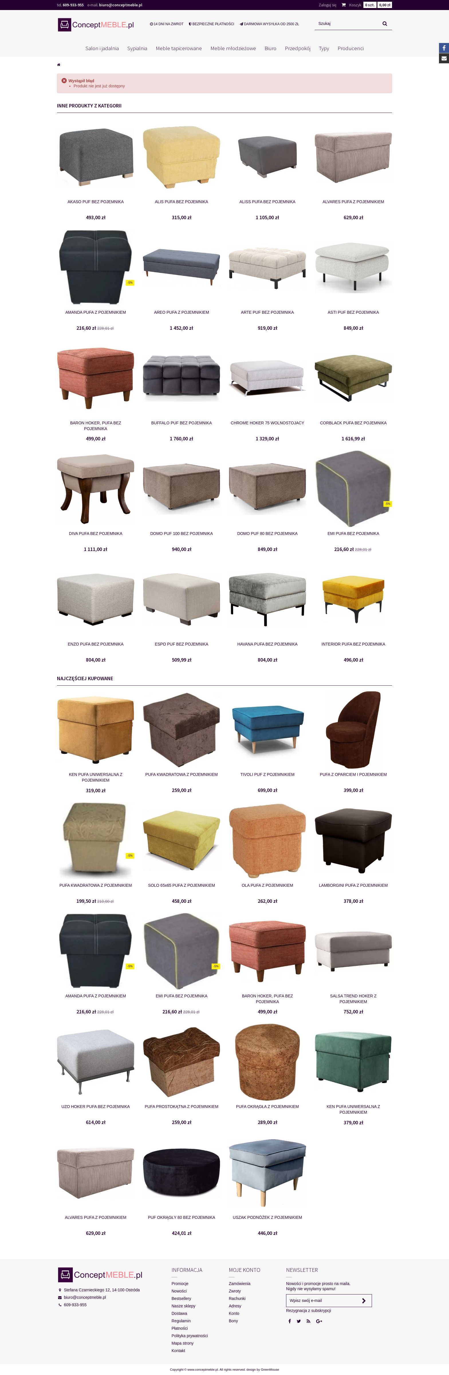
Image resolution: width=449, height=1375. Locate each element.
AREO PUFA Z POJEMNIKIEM (181, 312)
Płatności (180, 1328)
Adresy (235, 1306)
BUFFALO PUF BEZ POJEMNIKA (181, 423)
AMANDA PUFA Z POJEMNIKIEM (95, 312)
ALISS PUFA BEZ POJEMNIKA (267, 201)
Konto (234, 1313)
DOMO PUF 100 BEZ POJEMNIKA (181, 533)
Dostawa (179, 1313)
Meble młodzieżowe (233, 48)
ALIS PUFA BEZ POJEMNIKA (181, 201)
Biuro (270, 48)
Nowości (179, 1291)
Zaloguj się (327, 4)
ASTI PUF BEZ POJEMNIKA (353, 312)
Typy (324, 48)
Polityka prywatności (190, 1335)
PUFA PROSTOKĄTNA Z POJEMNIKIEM (181, 1106)
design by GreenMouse (263, 1369)
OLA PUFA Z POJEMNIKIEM (267, 885)
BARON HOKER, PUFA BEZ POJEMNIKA (95, 426)
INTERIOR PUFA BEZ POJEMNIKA (353, 644)
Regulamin (181, 1321)
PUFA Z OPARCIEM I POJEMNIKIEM (353, 774)
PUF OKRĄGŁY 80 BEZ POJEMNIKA (181, 1217)
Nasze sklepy (183, 1306)
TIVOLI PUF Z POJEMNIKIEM (267, 774)
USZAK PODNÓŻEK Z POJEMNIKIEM (267, 1217)
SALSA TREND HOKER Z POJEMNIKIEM (353, 999)
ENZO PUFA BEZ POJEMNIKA (95, 644)
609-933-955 (73, 4)
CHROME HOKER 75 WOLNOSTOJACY (267, 423)
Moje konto (244, 1269)
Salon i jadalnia (102, 48)
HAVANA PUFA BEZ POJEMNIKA (267, 644)
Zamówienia (239, 1283)
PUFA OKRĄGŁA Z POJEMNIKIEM (267, 1106)
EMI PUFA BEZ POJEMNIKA (353, 533)
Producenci (351, 48)
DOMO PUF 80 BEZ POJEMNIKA (267, 533)
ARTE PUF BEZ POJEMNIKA (267, 312)
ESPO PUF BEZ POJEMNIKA (181, 644)
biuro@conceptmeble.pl (120, 4)
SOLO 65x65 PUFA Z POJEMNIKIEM (181, 885)
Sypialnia (137, 48)
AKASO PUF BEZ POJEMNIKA (96, 201)
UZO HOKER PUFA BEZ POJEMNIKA (96, 1106)
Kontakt (178, 1350)
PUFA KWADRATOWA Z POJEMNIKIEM (181, 774)
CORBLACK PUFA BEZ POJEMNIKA (353, 423)
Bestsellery (181, 1298)
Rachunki (237, 1298)
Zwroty (235, 1291)
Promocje (180, 1283)
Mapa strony (183, 1343)
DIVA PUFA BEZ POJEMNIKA (95, 533)
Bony (233, 1321)
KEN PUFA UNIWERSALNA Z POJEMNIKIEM (96, 777)
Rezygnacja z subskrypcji (308, 1310)
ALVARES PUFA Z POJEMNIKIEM (353, 201)
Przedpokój (297, 48)
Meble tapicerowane (179, 48)
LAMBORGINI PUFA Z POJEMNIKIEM (353, 885)
